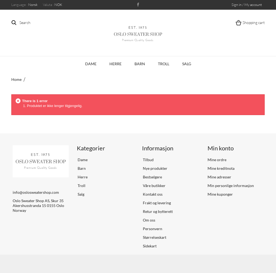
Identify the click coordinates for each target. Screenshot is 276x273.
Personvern (152, 228)
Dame (90, 63)
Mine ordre (217, 159)
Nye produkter (154, 168)
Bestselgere (152, 177)
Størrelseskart (154, 237)
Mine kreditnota (221, 168)
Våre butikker (153, 185)
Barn (139, 63)
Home (16, 79)
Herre (115, 63)
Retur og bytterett (157, 211)
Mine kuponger (220, 194)
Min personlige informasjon (231, 185)
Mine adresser (219, 177)
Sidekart (149, 246)
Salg (186, 63)
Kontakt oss (152, 194)
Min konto (221, 148)
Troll (163, 63)
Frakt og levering (156, 203)
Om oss (148, 220)
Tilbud (148, 159)
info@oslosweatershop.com (36, 192)
